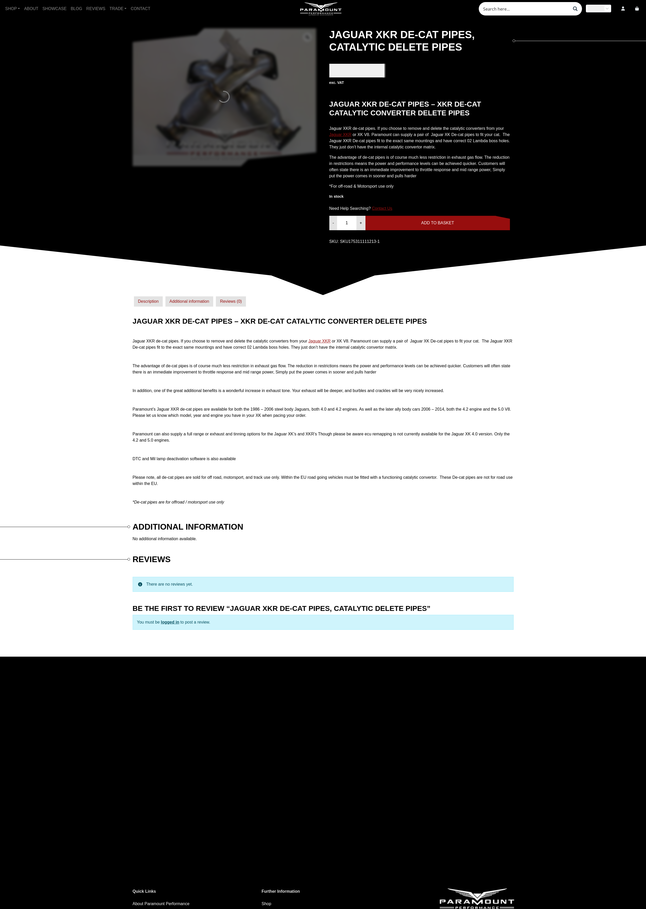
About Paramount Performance (161, 904)
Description (148, 301)
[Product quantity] (346, 223)
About (31, 8)
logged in (170, 622)
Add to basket (437, 223)
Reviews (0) (231, 301)
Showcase (55, 8)
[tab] (148, 301)
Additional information (189, 301)
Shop (11, 8)
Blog (76, 8)
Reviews (95, 8)
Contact (140, 8)
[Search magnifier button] (575, 9)
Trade (116, 8)
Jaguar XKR (340, 134)
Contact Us (382, 208)
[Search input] (525, 8)
